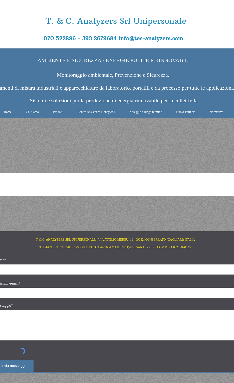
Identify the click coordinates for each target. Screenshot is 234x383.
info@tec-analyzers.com (150, 38)
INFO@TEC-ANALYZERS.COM (142, 247)
